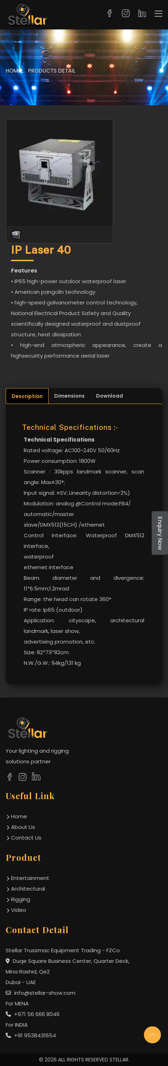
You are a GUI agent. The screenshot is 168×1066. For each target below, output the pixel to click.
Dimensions (69, 395)
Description (27, 396)
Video (18, 910)
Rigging (20, 899)
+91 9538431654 (31, 1035)
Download (109, 395)
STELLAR (119, 1059)
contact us (26, 837)
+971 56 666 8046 (33, 1014)
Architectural (28, 888)
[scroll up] (152, 1034)
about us (23, 827)
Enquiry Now (160, 533)
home (19, 816)
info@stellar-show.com (40, 993)
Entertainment (30, 878)
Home (13, 70)
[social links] (9, 776)
